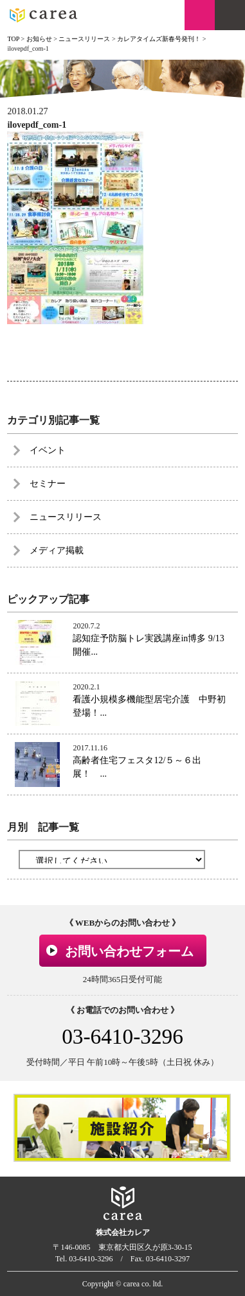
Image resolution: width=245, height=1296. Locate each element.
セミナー (48, 483)
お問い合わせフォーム (129, 951)
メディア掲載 (57, 550)
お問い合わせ (200, 15)
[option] (122, 1127)
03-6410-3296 (122, 1036)
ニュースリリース (66, 517)
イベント (48, 450)
